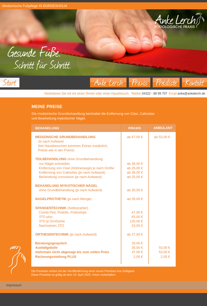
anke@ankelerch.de (191, 93)
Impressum (13, 285)
